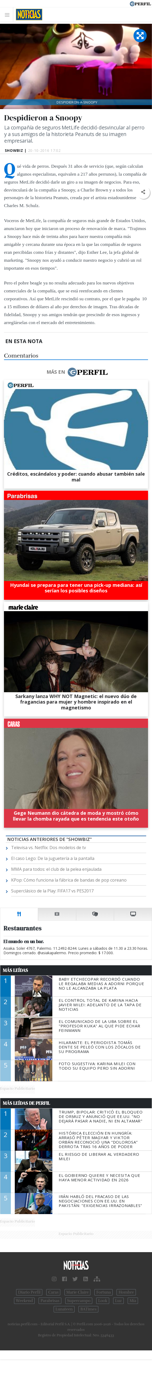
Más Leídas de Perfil (26, 1103)
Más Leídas (15, 970)
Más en (77, 372)
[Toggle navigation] (8, 14)
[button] (143, 192)
